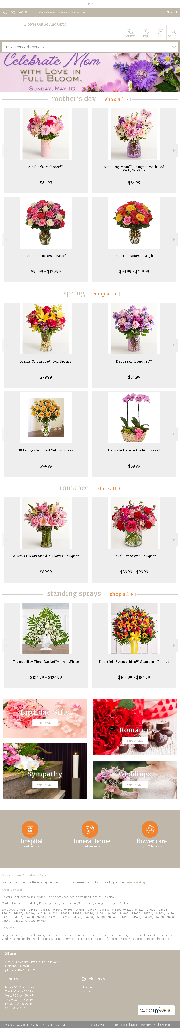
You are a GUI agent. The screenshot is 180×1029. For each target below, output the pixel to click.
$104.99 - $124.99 (46, 677)
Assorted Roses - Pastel (45, 256)
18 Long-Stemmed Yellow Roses (45, 450)
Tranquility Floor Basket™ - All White (46, 662)
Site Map (165, 1025)
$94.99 (46, 466)
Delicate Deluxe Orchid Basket (134, 450)
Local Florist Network (143, 1025)
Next (174, 150)
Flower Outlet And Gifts (45, 24)
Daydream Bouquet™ (134, 361)
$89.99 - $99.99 (134, 571)
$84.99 (46, 182)
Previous (5, 150)
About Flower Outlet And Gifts (24, 875)
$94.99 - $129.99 (46, 271)
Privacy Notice (118, 1025)
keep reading (136, 882)
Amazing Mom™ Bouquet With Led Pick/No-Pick (134, 168)
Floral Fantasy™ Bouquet (134, 556)
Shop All (114, 99)
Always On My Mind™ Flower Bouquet (46, 556)
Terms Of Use (98, 1025)
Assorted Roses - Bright (134, 256)
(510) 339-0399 (18, 12)
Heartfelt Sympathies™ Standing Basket (134, 662)
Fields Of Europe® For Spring (46, 361)
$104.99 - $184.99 (134, 677)
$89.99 (134, 466)
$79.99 (46, 377)
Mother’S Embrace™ (45, 167)
